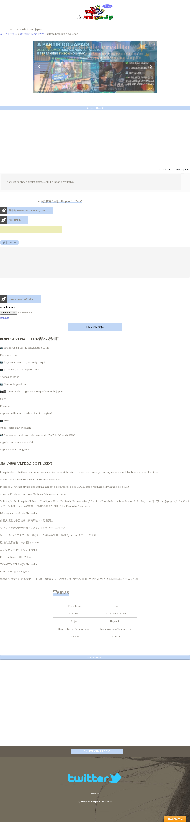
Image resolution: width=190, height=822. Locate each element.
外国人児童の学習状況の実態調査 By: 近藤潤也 (26, 527)
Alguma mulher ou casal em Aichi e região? (26, 419)
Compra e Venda (116, 620)
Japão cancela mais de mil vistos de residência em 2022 (33, 486)
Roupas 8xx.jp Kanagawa (14, 578)
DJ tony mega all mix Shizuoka (18, 519)
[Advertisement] (95, 137)
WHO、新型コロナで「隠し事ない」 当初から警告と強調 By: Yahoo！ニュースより (48, 541)
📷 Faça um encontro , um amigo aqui (22, 368)
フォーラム (11, 33)
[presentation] (27, 301)
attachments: (8, 313)
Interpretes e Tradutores (115, 635)
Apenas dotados (9, 383)
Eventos (74, 620)
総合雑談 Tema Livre (32, 33)
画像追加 (4, 324)
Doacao (74, 643)
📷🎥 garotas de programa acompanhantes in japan (31, 398)
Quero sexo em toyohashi (15, 434)
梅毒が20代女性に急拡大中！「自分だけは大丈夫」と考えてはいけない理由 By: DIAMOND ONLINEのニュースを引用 (69, 585)
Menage (5, 412)
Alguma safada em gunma (15, 456)
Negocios (116, 627)
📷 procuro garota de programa (19, 376)
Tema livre (74, 612)
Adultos (116, 643)
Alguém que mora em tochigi (17, 448)
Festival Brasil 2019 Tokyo (16, 563)
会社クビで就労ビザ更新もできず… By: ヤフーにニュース (32, 534)
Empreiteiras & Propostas (74, 635)
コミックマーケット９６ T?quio (18, 556)
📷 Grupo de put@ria (13, 390)
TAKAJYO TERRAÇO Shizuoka (18, 570)
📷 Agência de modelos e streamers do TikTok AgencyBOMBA (37, 441)
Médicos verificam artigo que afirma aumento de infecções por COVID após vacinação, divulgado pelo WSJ (64, 493)
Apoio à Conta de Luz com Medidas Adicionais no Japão (33, 500)
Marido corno (8, 361)
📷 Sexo (5, 427)
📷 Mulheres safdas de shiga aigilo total (24, 354)
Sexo (3, 405)
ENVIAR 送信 (95, 333)
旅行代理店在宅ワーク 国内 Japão (19, 549)
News (116, 612)
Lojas (74, 627)
